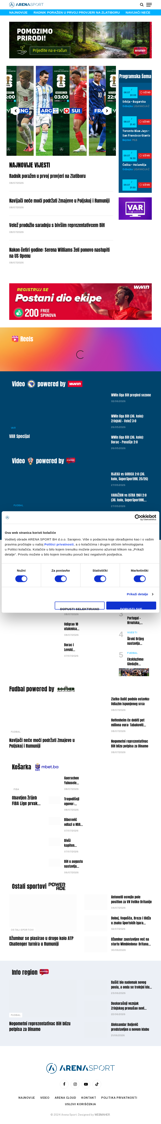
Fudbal (18, 489)
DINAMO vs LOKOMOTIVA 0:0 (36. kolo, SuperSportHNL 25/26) (43, 500)
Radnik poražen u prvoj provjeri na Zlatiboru (77, 12)
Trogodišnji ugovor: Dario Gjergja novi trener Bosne (71, 785)
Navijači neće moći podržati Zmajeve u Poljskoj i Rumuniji (59, 201)
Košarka (21, 750)
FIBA (16, 772)
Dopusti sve (131, 608)
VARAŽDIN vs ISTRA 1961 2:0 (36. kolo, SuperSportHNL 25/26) (129, 481)
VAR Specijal (19, 420)
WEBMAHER (102, 1098)
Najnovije (26, 1081)
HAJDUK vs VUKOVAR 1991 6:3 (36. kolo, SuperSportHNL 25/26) (130, 502)
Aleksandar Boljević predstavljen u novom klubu (130, 1010)
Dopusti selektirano (79, 608)
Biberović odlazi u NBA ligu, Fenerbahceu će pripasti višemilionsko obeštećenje (73, 805)
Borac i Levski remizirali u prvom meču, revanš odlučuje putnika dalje (70, 631)
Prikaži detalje (137, 594)
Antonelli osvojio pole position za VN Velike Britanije (131, 883)
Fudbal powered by (31, 672)
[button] (15, 111)
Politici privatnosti (59, 544)
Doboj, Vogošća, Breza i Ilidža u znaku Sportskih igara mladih (131, 904)
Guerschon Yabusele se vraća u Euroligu (71, 764)
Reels (26, 339)
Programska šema (135, 76)
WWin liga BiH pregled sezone (131, 378)
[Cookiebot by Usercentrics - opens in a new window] (137, 517)
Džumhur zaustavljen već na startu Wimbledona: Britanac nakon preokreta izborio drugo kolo (130, 925)
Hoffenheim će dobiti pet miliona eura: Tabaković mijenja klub (127, 706)
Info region (25, 955)
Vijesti (132, 615)
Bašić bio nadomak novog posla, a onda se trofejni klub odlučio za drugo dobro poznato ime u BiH (131, 968)
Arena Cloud (65, 1081)
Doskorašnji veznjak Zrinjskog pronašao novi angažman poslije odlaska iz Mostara (130, 989)
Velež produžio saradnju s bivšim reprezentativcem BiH (57, 225)
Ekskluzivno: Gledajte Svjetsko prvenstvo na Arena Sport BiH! (138, 645)
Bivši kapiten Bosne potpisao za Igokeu (70, 826)
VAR (13, 411)
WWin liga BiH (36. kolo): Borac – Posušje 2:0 (127, 423)
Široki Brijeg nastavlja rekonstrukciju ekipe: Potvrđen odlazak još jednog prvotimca (138, 624)
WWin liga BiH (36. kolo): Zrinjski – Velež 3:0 (127, 402)
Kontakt (88, 1081)
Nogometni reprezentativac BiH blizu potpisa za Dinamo (129, 727)
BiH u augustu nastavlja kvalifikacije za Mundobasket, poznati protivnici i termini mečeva (74, 847)
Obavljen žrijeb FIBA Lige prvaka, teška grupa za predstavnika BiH (26, 784)
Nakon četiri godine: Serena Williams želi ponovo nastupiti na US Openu (59, 253)
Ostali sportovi (29, 869)
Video (18, 367)
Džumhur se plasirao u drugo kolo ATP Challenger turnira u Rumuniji (41, 924)
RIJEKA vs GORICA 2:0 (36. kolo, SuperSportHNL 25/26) (129, 460)
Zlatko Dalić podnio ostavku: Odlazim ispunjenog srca (130, 685)
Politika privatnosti (119, 1081)
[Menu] (149, 4)
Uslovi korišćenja (80, 1087)
